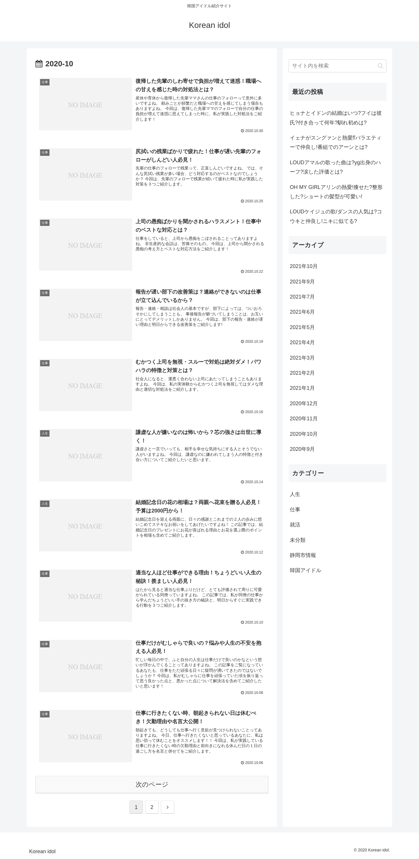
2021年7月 (302, 297)
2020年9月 (302, 449)
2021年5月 (302, 327)
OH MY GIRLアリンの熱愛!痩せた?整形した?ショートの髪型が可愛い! (336, 191)
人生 (295, 494)
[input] (337, 65)
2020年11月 (304, 419)
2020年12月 (304, 403)
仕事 (295, 509)
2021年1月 (302, 388)
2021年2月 (302, 373)
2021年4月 (302, 342)
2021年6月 (302, 312)
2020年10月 (304, 434)
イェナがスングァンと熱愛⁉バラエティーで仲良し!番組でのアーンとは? (335, 142)
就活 (295, 525)
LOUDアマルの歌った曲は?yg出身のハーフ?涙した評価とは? (335, 167)
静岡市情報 (303, 555)
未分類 (298, 540)
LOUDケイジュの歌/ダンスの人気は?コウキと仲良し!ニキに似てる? (336, 216)
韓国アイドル (305, 570)
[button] (380, 65)
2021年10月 (304, 266)
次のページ (152, 784)
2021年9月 (302, 282)
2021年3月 (302, 358)
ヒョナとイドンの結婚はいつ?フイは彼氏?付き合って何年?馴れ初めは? (336, 117)
